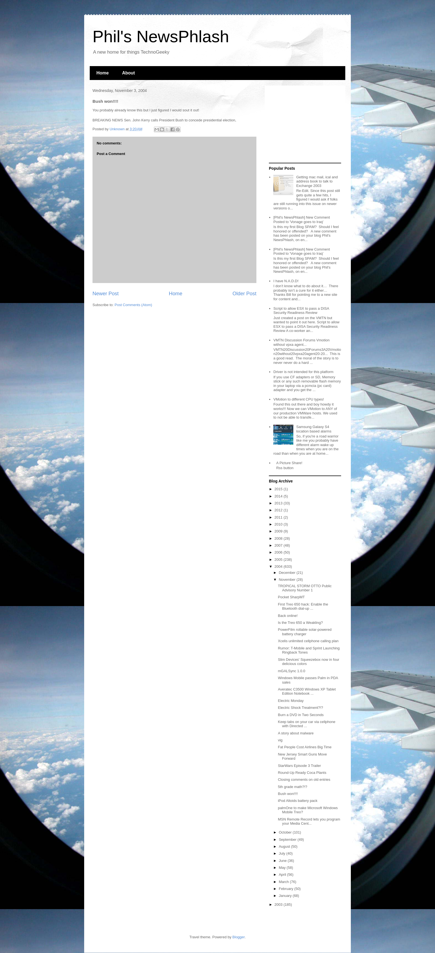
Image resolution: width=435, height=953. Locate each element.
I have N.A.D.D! (285, 281)
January (286, 896)
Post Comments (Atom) (133, 305)
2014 (279, 496)
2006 (279, 552)
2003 (279, 904)
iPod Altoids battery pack (297, 801)
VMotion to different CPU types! (298, 399)
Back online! (288, 616)
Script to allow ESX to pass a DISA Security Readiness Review (301, 310)
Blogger (238, 937)
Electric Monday (290, 701)
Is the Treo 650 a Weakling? (300, 623)
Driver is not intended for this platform (303, 372)
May (283, 868)
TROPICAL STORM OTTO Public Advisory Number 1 (304, 588)
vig (280, 740)
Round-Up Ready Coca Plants (302, 773)
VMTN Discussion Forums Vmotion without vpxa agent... (301, 342)
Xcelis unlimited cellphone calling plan (308, 641)
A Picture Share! (289, 463)
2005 (279, 559)
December (288, 573)
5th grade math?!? (292, 787)
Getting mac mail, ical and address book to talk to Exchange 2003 (317, 181)
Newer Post (105, 293)
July (282, 853)
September (288, 839)
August (285, 846)
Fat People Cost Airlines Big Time (304, 747)
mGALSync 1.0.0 (291, 671)
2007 (279, 545)
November (288, 579)
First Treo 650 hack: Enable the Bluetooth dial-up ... (303, 606)
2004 (279, 566)
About (128, 73)
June (283, 861)
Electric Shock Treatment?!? (300, 708)
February (286, 889)
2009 (279, 531)
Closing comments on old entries (304, 779)
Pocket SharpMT (291, 597)
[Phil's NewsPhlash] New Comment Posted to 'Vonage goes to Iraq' (301, 219)
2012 (279, 510)
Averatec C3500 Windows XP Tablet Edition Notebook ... (307, 691)
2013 (279, 503)
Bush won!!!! (288, 794)
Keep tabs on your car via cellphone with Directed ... (306, 724)
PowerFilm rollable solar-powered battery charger (304, 631)
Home (102, 73)
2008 (279, 538)
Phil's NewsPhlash (160, 36)
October (286, 832)
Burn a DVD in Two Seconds (301, 715)
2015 (279, 489)
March (284, 882)
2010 (279, 524)
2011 (279, 517)
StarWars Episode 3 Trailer (299, 766)
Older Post (244, 293)
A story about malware (296, 733)
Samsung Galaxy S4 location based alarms (313, 429)
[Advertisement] (303, 124)
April (283, 874)
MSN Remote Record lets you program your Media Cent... (309, 821)
